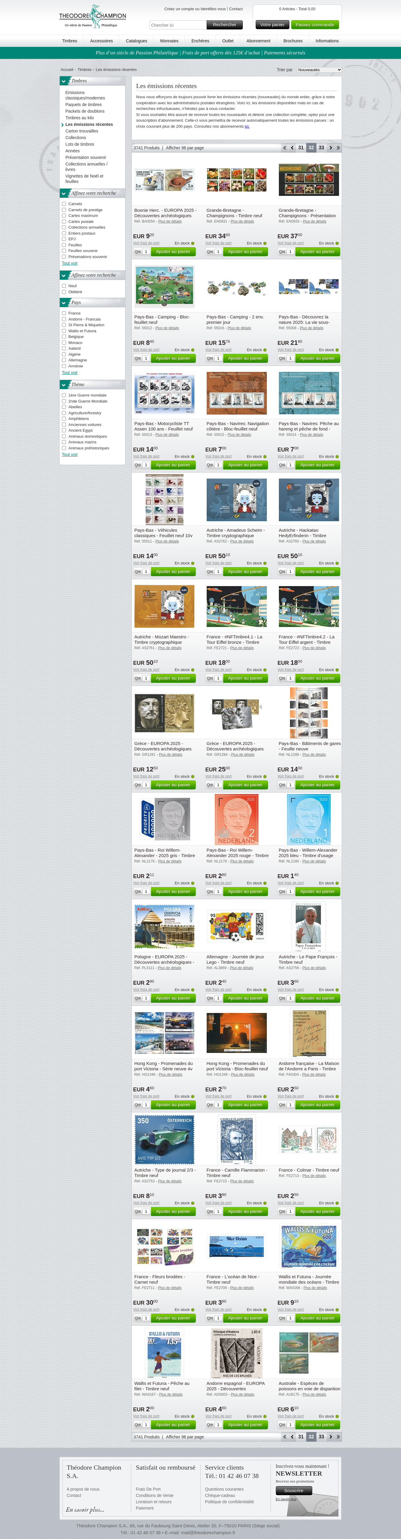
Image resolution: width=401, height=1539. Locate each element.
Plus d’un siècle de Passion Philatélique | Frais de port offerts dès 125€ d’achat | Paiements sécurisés (200, 53)
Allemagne (78, 360)
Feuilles (75, 245)
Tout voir (70, 263)
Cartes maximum (83, 215)
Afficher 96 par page (185, 147)
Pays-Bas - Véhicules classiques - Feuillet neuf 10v (163, 533)
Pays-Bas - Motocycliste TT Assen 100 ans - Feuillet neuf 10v (163, 429)
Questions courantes (224, 1489)
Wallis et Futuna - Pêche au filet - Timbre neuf (162, 1386)
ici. (247, 126)
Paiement (145, 1508)
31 (301, 147)
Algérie (75, 354)
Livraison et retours (154, 1501)
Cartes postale (81, 221)
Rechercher (227, 24)
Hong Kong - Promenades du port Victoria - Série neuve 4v (163, 1066)
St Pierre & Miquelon (86, 325)
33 (321, 147)
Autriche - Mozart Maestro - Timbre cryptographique (161, 639)
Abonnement (258, 40)
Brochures (293, 40)
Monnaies (169, 40)
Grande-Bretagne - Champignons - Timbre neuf (234, 213)
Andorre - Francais (85, 319)
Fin (338, 148)
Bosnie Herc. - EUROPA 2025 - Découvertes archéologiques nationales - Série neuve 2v (165, 216)
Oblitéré (75, 292)
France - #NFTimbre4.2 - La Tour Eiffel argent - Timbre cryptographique (307, 642)
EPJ (72, 239)
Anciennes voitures (85, 424)
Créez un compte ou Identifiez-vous (195, 9)
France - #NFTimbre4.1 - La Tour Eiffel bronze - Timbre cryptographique (234, 642)
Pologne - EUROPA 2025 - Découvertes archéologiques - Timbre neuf (164, 962)
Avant (330, 148)
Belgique (76, 336)
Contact (236, 9)
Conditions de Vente (155, 1495)
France (75, 313)
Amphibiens (79, 418)
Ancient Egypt (81, 430)
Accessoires (101, 40)
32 (311, 147)
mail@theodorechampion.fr (208, 1532)
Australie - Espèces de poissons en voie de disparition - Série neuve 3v (310, 1389)
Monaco (75, 342)
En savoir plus (286, 1499)
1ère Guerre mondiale (87, 395)
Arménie (76, 366)
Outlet (227, 40)
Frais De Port (148, 1489)
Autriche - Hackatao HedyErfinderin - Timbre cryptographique (302, 535)
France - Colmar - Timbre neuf (309, 1169)
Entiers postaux (82, 233)
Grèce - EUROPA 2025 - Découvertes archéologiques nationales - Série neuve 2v (163, 749)
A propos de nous (83, 1489)
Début (284, 148)
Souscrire (297, 1490)
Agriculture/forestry (85, 413)
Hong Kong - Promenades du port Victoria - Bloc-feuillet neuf (237, 1066)
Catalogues (136, 40)
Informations (327, 40)
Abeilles (75, 407)
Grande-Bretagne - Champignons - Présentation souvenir (307, 216)
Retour (292, 148)
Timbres (69, 40)
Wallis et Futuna (83, 331)
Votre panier (274, 24)
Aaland (75, 348)
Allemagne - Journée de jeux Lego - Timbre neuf (235, 959)
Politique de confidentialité (229, 1501)
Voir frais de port (146, 243)
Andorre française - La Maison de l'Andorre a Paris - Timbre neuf (309, 1069)
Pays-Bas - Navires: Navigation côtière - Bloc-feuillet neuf (238, 426)
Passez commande (316, 24)
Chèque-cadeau (220, 1495)
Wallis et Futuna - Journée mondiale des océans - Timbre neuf (309, 1282)
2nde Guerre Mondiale (88, 401)
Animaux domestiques (88, 436)
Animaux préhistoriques (89, 448)
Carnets (75, 204)
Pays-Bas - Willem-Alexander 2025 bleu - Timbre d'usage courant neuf (308, 855)
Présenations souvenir (88, 256)
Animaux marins (83, 442)
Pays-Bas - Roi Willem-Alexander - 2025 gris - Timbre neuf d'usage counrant (164, 855)
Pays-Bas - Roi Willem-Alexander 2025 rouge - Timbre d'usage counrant (238, 855)
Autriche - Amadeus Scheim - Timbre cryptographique (236, 533)
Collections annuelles (87, 227)
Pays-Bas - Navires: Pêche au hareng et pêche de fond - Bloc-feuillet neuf (309, 429)
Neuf (73, 286)
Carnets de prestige (86, 210)
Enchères (200, 40)
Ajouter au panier (175, 251)
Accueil (67, 69)
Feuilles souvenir (83, 250)
